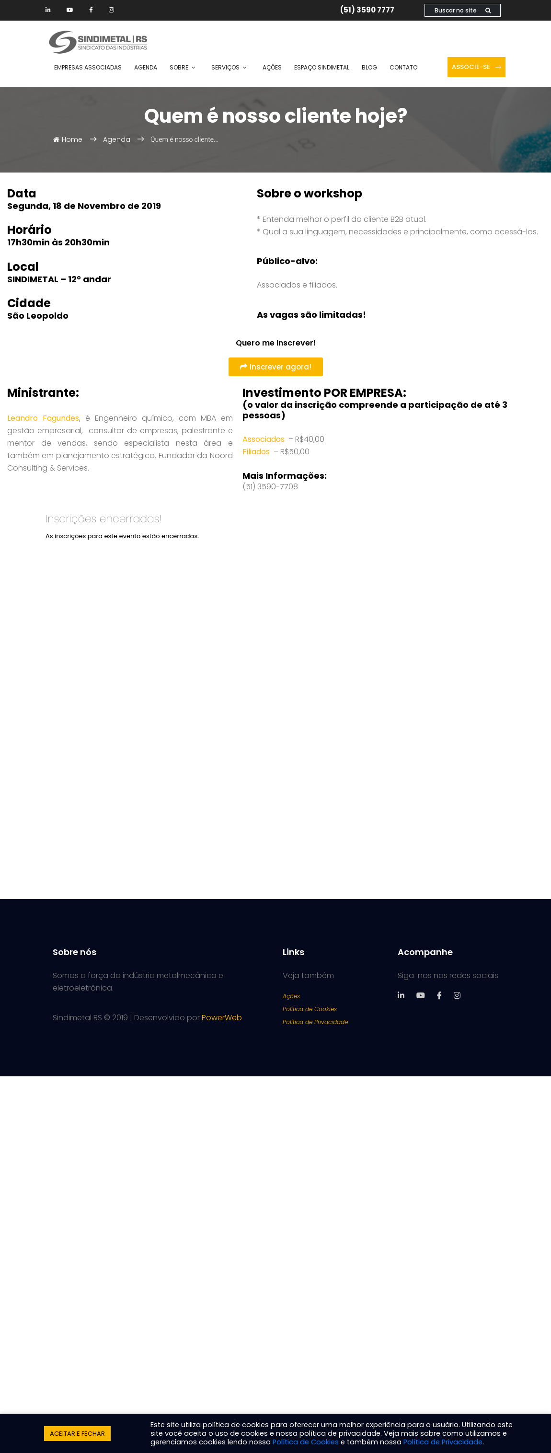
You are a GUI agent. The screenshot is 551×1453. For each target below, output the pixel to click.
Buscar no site (463, 10)
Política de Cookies (310, 1009)
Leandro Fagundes (43, 418)
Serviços (225, 67)
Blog (369, 67)
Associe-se (476, 66)
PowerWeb (222, 1017)
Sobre (179, 67)
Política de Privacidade (315, 1022)
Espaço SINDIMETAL (321, 67)
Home (67, 139)
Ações (272, 67)
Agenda (145, 67)
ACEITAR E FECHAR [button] (77, 1433)
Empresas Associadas (88, 67)
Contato (403, 67)
